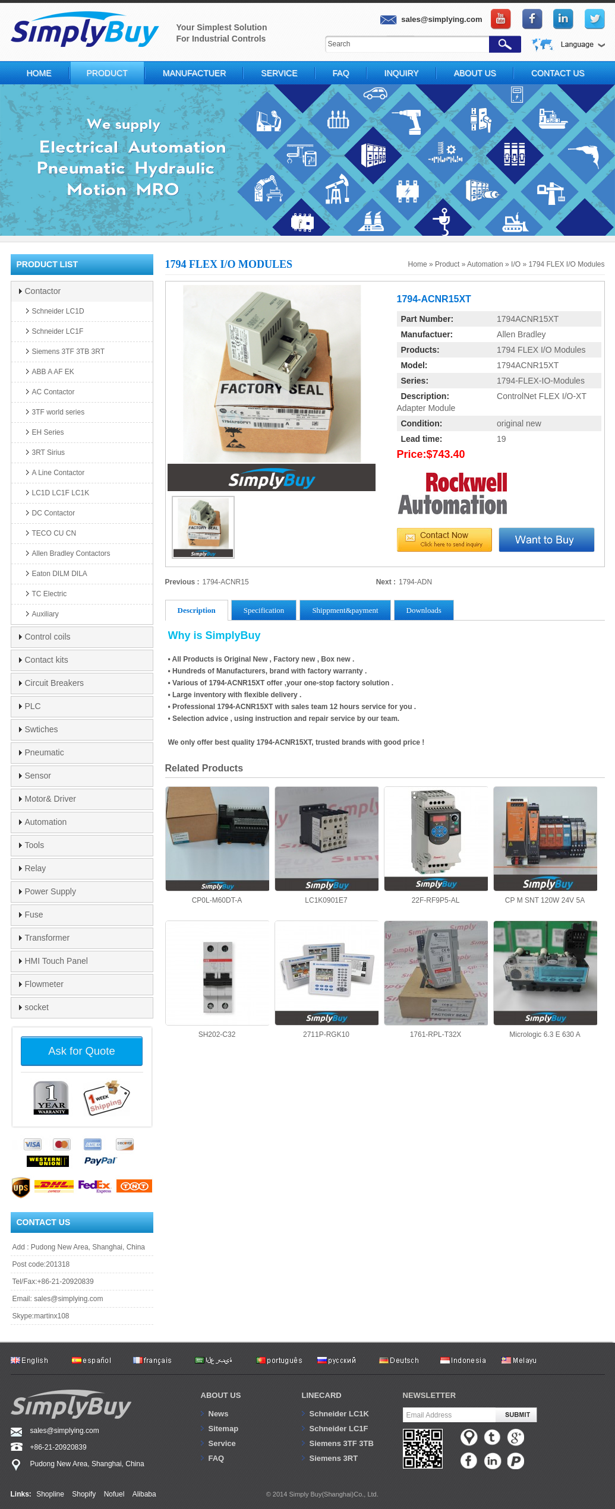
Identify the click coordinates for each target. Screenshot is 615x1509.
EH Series (48, 432)
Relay (35, 868)
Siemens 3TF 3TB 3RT (68, 351)
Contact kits (46, 660)
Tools (35, 845)
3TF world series (58, 412)
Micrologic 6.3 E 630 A (545, 979)
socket (37, 1007)
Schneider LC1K (339, 1413)
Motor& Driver (50, 798)
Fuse (34, 914)
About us (221, 1395)
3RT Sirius (48, 452)
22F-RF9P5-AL (436, 845)
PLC (33, 706)
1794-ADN (415, 582)
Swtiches (41, 729)
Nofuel (114, 1494)
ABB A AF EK (53, 372)
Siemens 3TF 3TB (342, 1443)
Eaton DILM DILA (59, 574)
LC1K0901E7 (327, 845)
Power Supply (50, 891)
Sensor (38, 775)
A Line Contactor (58, 473)
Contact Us (558, 73)
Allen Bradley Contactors (71, 553)
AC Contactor (53, 392)
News (219, 1413)
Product (107, 73)
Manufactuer (194, 73)
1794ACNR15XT (528, 319)
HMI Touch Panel (56, 961)
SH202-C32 (217, 979)
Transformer (47, 937)
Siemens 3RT (334, 1458)
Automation (485, 264)
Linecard (322, 1395)
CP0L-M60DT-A (217, 845)
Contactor (43, 291)
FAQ (341, 73)
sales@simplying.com (68, 1299)
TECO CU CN (54, 533)
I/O (516, 264)
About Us (475, 73)
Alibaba (144, 1494)
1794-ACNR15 (226, 582)
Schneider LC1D (58, 311)
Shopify (84, 1494)
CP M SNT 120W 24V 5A (545, 845)
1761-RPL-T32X (436, 979)
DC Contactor (53, 513)
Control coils (48, 636)
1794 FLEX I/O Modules (566, 264)
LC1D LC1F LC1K (61, 493)
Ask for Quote (81, 1051)
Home (39, 73)
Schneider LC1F (58, 331)
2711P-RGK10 (327, 979)
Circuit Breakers (54, 683)
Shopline (50, 1494)
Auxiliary (45, 614)
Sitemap (224, 1428)
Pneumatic (44, 752)
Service (279, 73)
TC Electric (49, 594)
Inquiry (401, 73)
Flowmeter (44, 984)
